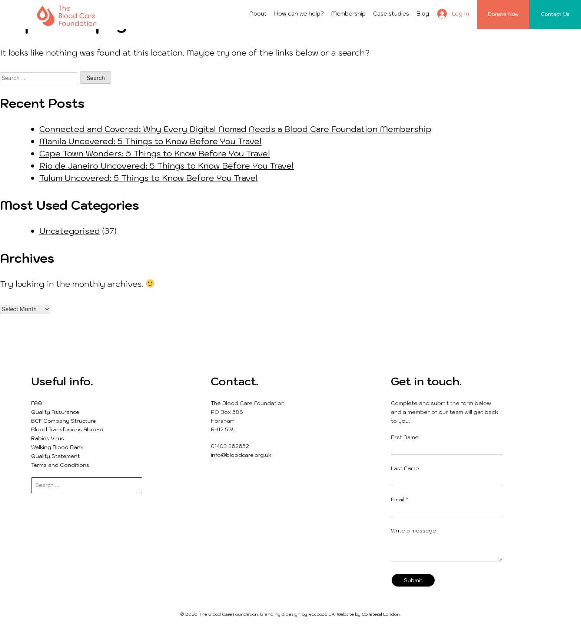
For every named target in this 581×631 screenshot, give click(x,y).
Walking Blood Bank (57, 447)
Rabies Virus (47, 438)
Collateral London (381, 614)
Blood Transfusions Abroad (67, 429)
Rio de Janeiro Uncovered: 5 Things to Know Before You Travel (166, 165)
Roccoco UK (321, 614)
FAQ (36, 403)
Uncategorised (69, 230)
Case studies (391, 13)
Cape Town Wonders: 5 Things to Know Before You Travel (154, 153)
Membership (348, 13)
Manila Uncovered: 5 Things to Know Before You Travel (150, 141)
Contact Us (555, 14)
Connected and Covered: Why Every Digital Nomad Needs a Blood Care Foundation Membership (235, 128)
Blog (422, 13)
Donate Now (503, 14)
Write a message (413, 530)
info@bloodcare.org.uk (241, 455)
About (258, 13)
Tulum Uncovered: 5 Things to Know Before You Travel (148, 177)
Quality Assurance (55, 412)
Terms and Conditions (60, 465)
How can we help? (299, 13)
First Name (405, 437)
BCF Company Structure (63, 421)
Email (399, 499)
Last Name (405, 468)
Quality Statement (55, 456)
